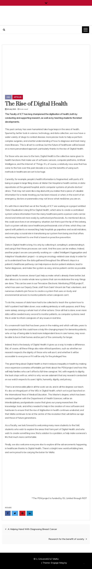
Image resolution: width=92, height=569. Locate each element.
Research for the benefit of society (66, 539)
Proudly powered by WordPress (24, 562)
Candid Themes (76, 562)
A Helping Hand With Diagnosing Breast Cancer (32, 529)
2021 (8, 97)
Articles (18, 97)
